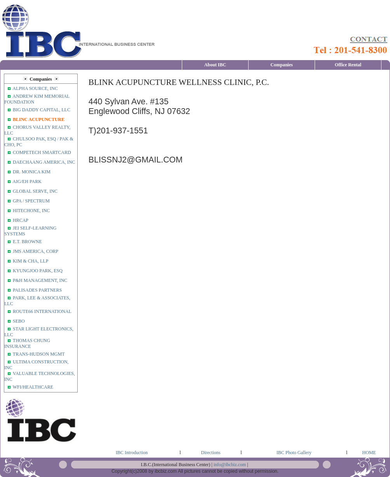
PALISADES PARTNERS (37, 290)
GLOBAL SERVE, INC (35, 191)
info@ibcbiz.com (230, 464)
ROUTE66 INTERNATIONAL (42, 311)
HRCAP (20, 220)
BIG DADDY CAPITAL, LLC (41, 109)
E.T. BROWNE (27, 241)
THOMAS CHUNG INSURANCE (27, 343)
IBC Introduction (132, 452)
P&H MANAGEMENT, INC (40, 280)
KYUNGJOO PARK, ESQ (38, 270)
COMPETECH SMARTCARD (42, 152)
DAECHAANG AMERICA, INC (44, 162)
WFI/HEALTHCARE (33, 387)
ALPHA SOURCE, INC (35, 88)
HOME (369, 452)
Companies (281, 64)
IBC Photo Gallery (294, 452)
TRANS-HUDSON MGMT (38, 354)
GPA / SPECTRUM (32, 201)
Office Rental (348, 64)
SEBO (19, 321)
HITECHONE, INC (31, 210)
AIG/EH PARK (27, 181)
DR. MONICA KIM (31, 172)
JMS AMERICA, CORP (36, 251)
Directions (210, 452)
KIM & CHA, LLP (31, 261)
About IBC (215, 64)
